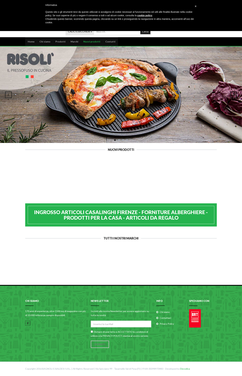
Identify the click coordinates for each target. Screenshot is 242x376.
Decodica (185, 368)
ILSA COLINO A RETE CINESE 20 (170, 182)
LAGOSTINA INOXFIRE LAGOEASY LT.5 (104, 184)
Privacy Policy (167, 324)
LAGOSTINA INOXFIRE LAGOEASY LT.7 (71, 184)
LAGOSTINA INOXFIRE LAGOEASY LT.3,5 (39, 184)
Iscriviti (100, 344)
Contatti (110, 41)
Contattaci (165, 318)
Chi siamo (44, 41)
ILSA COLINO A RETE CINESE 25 (137, 182)
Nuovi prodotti (91, 41)
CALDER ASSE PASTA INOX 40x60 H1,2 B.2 (203, 182)
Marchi (74, 41)
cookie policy (144, 15)
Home (31, 41)
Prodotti (60, 41)
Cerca (145, 31)
